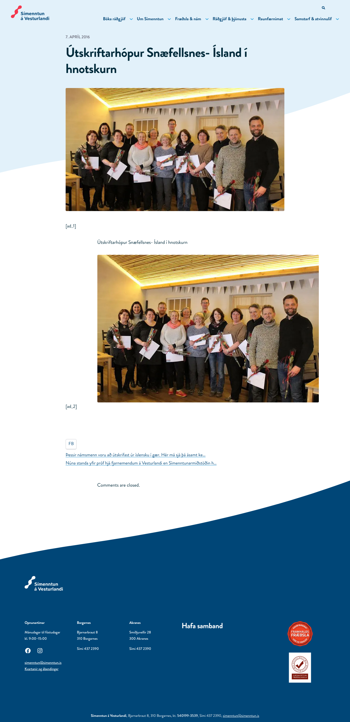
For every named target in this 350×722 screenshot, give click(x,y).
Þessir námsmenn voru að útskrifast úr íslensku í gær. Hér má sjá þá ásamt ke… (136, 455)
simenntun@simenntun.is (43, 662)
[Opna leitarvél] (324, 8)
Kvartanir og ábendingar (42, 669)
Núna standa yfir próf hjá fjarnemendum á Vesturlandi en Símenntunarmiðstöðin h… (141, 463)
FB (71, 444)
